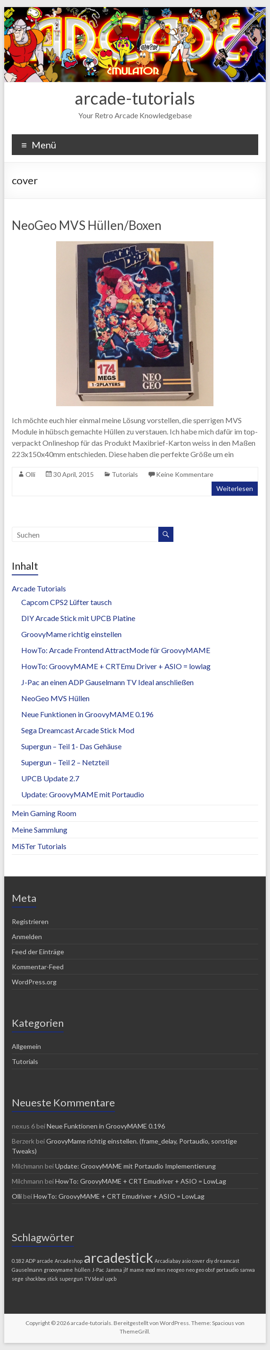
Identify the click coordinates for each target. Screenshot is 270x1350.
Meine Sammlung (39, 829)
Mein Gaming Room (44, 813)
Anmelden (27, 937)
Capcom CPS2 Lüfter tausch (66, 601)
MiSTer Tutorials (39, 846)
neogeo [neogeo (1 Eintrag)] (175, 1270)
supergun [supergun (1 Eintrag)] (71, 1279)
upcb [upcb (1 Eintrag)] (110, 1279)
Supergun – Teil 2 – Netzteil (65, 762)
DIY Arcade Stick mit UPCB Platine (78, 618)
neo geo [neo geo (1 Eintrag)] (195, 1270)
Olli (30, 474)
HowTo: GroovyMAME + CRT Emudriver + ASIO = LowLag (140, 1181)
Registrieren (30, 921)
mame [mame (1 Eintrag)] (137, 1270)
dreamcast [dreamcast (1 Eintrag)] (226, 1261)
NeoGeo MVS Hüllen (55, 698)
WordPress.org (34, 982)
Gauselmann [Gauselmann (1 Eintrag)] (27, 1270)
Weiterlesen (234, 488)
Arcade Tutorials (39, 588)
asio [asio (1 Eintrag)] (186, 1261)
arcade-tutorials (134, 98)
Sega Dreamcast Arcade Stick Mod (77, 730)
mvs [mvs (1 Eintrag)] (160, 1270)
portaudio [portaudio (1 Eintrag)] (227, 1270)
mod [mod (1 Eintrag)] (150, 1270)
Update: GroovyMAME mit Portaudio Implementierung (135, 1166)
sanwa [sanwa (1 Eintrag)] (247, 1270)
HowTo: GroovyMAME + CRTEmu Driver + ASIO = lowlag (116, 666)
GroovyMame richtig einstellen (71, 634)
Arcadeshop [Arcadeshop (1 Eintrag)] (68, 1261)
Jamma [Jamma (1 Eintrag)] (114, 1270)
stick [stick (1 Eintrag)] (52, 1279)
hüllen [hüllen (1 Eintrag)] (82, 1270)
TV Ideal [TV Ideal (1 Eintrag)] (94, 1279)
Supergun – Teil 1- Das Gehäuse (71, 746)
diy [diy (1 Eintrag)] (209, 1261)
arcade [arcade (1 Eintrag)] (45, 1261)
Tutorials (125, 474)
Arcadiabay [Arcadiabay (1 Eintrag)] (167, 1261)
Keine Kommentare (184, 474)
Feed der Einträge (38, 952)
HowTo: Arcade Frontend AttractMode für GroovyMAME (115, 650)
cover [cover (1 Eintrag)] (198, 1261)
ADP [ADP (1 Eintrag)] (30, 1261)
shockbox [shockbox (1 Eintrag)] (35, 1279)
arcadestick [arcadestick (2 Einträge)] (118, 1257)
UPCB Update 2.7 (50, 778)
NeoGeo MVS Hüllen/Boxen (87, 225)
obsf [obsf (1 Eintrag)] (210, 1270)
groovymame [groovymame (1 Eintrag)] (58, 1270)
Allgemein (26, 1046)
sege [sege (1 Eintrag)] (18, 1279)
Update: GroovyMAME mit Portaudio (82, 794)
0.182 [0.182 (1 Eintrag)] (18, 1261)
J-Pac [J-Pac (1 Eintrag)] (98, 1270)
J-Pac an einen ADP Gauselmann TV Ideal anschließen (107, 682)
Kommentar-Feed (38, 967)
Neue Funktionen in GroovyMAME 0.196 (87, 714)
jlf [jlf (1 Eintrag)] (125, 1270)
